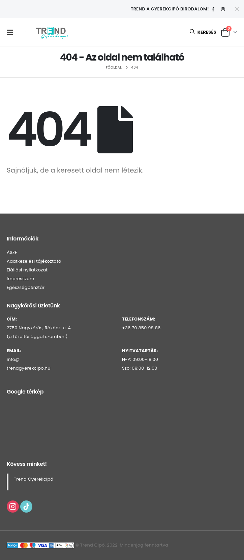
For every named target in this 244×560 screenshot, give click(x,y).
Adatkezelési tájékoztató (34, 261)
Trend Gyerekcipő (33, 479)
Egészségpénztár (25, 287)
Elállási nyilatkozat (27, 270)
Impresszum (20, 278)
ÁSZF (12, 252)
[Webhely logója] (52, 32)
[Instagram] (223, 9)
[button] (12, 32)
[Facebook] (213, 9)
